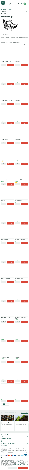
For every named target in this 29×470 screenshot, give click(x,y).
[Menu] (27, 4)
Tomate (18, 7)
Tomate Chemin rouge (5, 357)
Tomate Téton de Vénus (19, 200)
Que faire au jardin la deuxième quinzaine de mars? (21, 422)
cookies (18, 461)
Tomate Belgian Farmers (5, 259)
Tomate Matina (17, 220)
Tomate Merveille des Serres (20, 239)
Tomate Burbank (18, 139)
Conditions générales (25, 448)
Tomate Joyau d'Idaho (5, 179)
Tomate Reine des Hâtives (5, 317)
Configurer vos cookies (13, 467)
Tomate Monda (17, 100)
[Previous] (1, 423)
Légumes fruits (13, 7)
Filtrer (27, 45)
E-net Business (10, 452)
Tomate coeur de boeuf (5, 397)
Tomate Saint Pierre (4, 139)
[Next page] (8, 404)
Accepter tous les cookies (23, 467)
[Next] (28, 423)
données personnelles (18, 464)
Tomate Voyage (3, 200)
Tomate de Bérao (18, 61)
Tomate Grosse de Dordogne (20, 397)
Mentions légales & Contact (17, 448)
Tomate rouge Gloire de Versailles (21, 179)
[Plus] (5, 65)
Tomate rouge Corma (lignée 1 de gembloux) (21, 318)
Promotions (3, 13)
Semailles (2, 7)
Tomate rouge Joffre (18, 337)
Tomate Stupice (18, 259)
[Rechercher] (18, 4)
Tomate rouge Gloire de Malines (6, 337)
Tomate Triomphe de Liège (5, 239)
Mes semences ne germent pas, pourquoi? (6, 422)
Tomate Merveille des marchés (6, 100)
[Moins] (2, 65)
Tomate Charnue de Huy (19, 278)
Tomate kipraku (18, 357)
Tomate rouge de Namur (5, 278)
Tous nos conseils (24, 412)
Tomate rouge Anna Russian (6, 378)
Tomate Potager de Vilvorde (6, 61)
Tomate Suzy (3, 220)
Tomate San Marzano (19, 378)
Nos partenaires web (4, 449)
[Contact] (13, 1)
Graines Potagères (7, 7)
